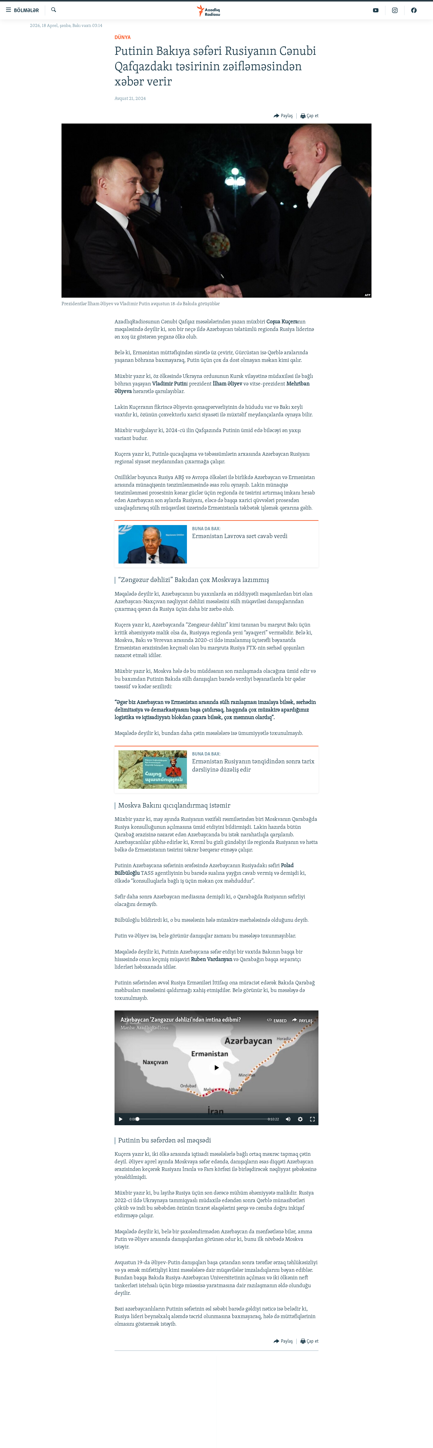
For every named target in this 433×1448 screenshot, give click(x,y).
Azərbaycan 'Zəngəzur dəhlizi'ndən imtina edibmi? (181, 1020)
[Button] (283, 116)
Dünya (123, 38)
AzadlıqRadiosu (152, 1028)
